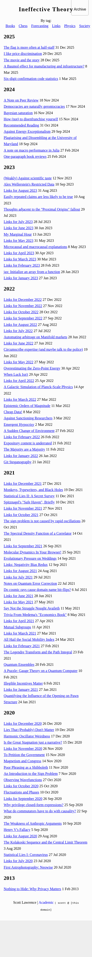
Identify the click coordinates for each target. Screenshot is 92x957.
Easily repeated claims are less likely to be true (38, 197)
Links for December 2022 (23, 300)
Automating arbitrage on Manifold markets (35, 337)
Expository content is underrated (28, 443)
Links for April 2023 (19, 253)
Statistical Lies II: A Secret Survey (29, 496)
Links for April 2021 (19, 621)
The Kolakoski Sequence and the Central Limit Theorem (45, 842)
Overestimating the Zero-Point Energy (32, 368)
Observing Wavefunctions (23, 780)
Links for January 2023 (21, 278)
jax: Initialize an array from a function (32, 272)
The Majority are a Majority (24, 449)
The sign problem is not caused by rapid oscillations (42, 521)
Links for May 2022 (18, 362)
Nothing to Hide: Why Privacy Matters (32, 889)
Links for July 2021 (18, 577)
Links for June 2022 (18, 343)
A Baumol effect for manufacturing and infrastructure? (44, 66)
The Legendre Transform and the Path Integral (38, 652)
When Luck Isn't (16, 374)
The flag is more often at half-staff (29, 47)
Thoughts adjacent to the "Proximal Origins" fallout (42, 209)
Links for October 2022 (21, 312)
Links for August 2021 (20, 571)
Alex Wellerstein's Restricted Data (29, 184)
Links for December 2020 (23, 724)
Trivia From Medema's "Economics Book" (35, 615)
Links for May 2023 (18, 241)
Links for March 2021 (20, 633)
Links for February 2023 (22, 265)
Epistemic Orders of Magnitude (27, 406)
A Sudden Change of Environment (29, 431)
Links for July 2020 (18, 861)
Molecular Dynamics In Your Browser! (32, 552)
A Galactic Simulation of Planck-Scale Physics (38, 387)
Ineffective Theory (46, 9)
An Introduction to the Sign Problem (31, 774)
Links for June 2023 (18, 228)
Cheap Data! (13, 412)
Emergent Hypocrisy (19, 424)
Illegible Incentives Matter (23, 683)
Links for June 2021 (18, 596)
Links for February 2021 (22, 646)
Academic (46, 902)
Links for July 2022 (18, 331)
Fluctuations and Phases (21, 792)
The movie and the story (22, 60)
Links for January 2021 (21, 690)
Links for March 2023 (20, 259)
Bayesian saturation (18, 113)
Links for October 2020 (21, 786)
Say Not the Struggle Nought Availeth (32, 608)
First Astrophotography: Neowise (28, 867)
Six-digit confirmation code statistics (31, 79)
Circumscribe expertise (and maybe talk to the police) (43, 349)
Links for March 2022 (20, 399)
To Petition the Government (24, 755)
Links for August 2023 (20, 190)
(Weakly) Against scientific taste (28, 178)
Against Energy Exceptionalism (27, 131)
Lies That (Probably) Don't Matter (29, 730)
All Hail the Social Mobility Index (29, 639)
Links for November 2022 (23, 306)
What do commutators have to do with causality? (40, 811)
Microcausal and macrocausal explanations (35, 247)
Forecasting (39, 26)
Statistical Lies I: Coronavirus (26, 855)
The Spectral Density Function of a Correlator (37, 533)
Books (10, 26)
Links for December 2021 (23, 484)
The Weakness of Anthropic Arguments (33, 823)
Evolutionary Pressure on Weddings (30, 558)
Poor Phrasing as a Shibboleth (26, 767)
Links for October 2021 (21, 515)
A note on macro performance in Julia (31, 150)
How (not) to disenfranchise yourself (31, 119)
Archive (80, 9)
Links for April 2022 (19, 381)
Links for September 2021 (23, 546)
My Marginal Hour (18, 234)
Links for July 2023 (18, 222)
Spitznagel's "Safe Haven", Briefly (29, 502)
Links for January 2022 (21, 456)
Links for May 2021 (18, 602)
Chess (23, 26)
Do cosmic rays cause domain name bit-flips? (37, 590)
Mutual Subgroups (17, 627)
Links (56, 26)
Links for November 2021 (23, 508)
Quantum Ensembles (19, 664)
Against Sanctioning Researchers (28, 418)
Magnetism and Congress (22, 761)
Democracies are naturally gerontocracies (34, 106)
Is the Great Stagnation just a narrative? (33, 742)
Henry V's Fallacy (17, 830)
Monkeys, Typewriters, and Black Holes (33, 490)
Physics (69, 26)
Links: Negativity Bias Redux (26, 565)
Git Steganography (17, 462)
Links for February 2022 (22, 437)
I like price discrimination (23, 54)
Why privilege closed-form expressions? (33, 805)
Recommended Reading (21, 125)
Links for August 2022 (20, 325)
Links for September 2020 (23, 799)
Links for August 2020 (20, 836)
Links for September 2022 (23, 318)
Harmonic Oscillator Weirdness (27, 736)
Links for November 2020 (23, 749)
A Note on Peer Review (21, 100)
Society (84, 26)
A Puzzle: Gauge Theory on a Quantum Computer (40, 671)
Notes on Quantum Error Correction (30, 583)
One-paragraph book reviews (25, 156)
